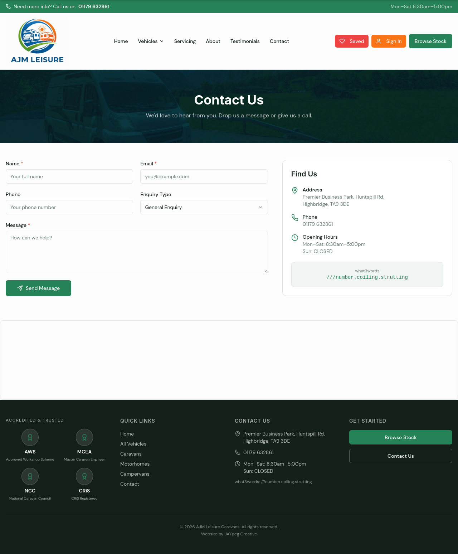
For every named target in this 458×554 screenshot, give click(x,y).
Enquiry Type (155, 194)
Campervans (135, 474)
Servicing (185, 41)
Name (14, 163)
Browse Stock (431, 41)
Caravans (131, 454)
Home (121, 41)
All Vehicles (133, 444)
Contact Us (401, 456)
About (213, 41)
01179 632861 (93, 6)
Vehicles (151, 41)
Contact (279, 41)
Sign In (389, 41)
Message (18, 225)
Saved (351, 41)
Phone (13, 194)
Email (148, 163)
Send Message (38, 288)
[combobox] (204, 207)
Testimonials (245, 41)
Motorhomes (135, 464)
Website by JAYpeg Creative (229, 534)
